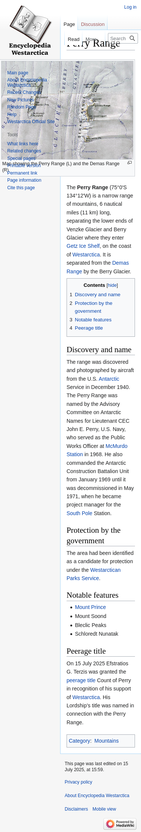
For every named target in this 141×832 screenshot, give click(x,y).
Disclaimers (76, 809)
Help (12, 114)
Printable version (24, 165)
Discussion (93, 24)
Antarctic (109, 379)
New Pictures (20, 99)
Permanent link (22, 173)
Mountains (106, 741)
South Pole (79, 513)
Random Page (21, 107)
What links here (22, 143)
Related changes (24, 151)
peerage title (81, 680)
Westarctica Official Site (31, 121)
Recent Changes (24, 92)
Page (69, 24)
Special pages (21, 158)
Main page (17, 72)
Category (79, 741)
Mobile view (104, 809)
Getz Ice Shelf (83, 246)
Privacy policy (78, 782)
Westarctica (86, 255)
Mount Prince (90, 607)
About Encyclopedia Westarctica (27, 82)
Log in (130, 7)
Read (69, 39)
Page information (24, 180)
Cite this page (21, 187)
